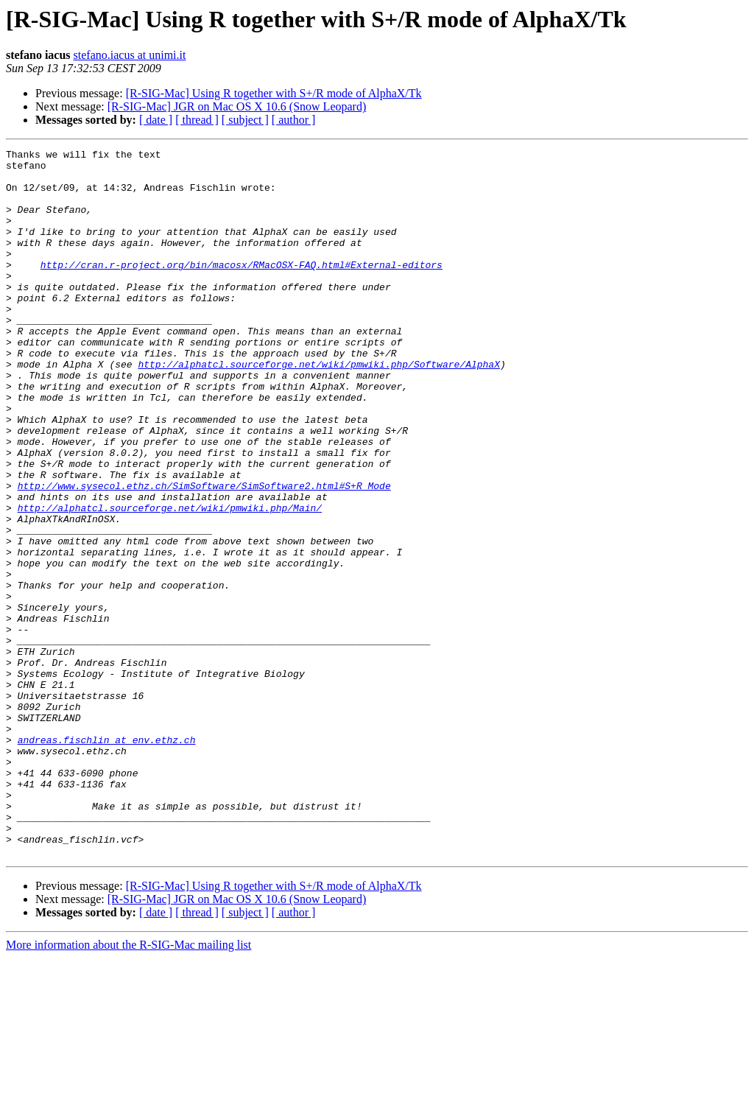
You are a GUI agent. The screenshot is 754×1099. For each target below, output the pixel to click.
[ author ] (294, 119)
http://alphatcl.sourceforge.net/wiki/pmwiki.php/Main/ (170, 580)
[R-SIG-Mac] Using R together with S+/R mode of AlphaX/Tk (274, 93)
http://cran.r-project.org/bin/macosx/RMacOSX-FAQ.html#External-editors (241, 288)
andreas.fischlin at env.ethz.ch (107, 858)
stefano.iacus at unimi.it (130, 55)
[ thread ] (197, 119)
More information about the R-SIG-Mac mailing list (128, 1086)
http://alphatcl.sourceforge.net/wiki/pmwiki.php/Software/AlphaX (318, 408)
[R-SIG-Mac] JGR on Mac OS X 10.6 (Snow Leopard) (237, 106)
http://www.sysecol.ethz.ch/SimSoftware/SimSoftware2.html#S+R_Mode (204, 554)
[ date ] (155, 119)
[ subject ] (245, 119)
